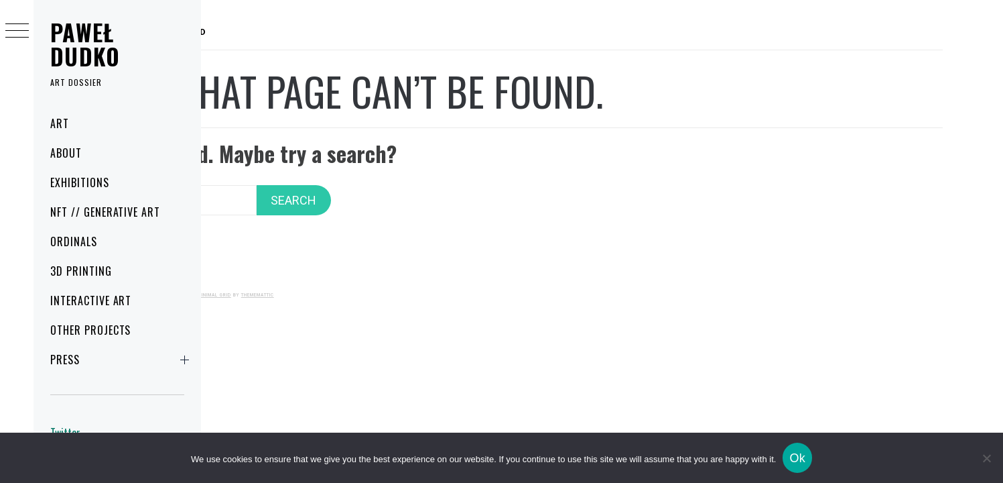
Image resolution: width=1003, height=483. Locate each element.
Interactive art (90, 300)
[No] (986, 458)
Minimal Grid (392, 277)
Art (59, 123)
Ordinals (73, 241)
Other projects (90, 330)
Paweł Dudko (85, 44)
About (66, 153)
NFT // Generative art (105, 212)
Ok (797, 458)
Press (122, 359)
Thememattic (435, 277)
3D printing (81, 271)
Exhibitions (79, 182)
